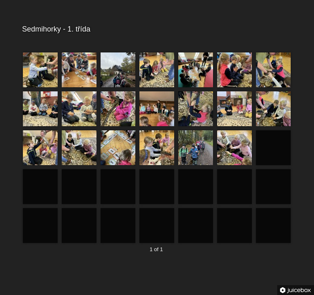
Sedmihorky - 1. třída (156, 29)
